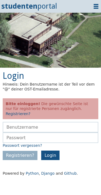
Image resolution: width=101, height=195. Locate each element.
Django (48, 173)
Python (32, 173)
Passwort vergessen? (22, 145)
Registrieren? (18, 114)
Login (50, 155)
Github (70, 173)
